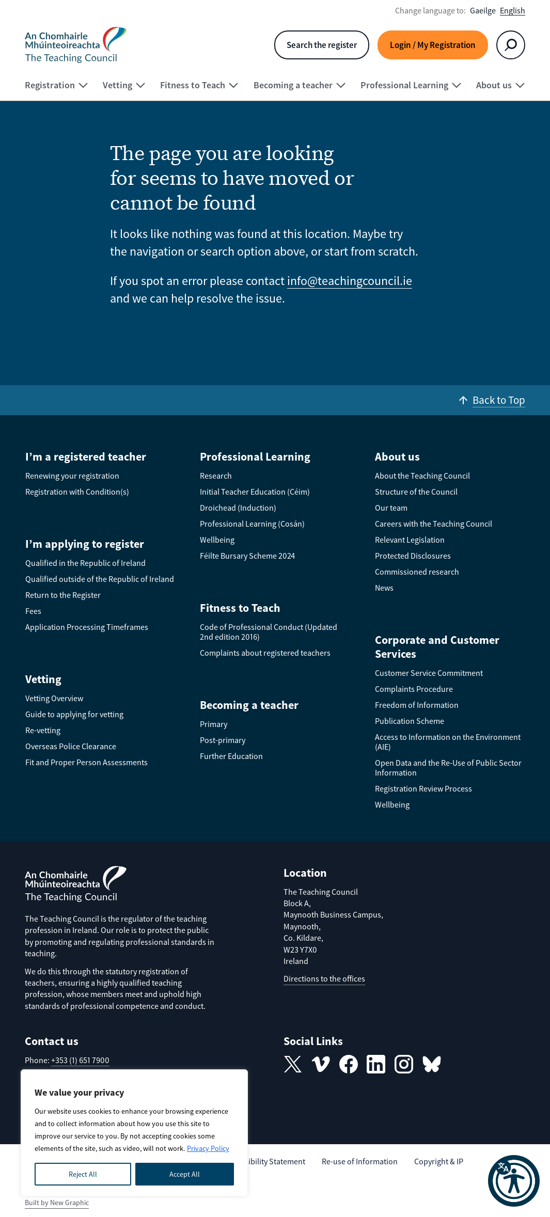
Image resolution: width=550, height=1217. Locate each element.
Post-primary (222, 740)
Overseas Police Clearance (70, 746)
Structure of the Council (416, 491)
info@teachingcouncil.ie (349, 281)
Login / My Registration (433, 45)
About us (397, 456)
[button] (514, 1181)
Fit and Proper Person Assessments (86, 762)
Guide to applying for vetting (74, 714)
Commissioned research (417, 571)
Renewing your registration (72, 475)
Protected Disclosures (413, 555)
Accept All (184, 1174)
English (512, 10)
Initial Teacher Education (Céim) (255, 491)
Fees (33, 611)
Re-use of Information (360, 1161)
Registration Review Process (423, 788)
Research (216, 475)
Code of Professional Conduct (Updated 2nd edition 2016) (268, 632)
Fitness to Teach (240, 607)
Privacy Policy (208, 1148)
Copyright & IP (438, 1161)
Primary (213, 724)
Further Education (231, 756)
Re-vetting (42, 730)
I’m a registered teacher (85, 456)
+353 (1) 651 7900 (80, 1060)
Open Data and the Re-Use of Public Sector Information (448, 767)
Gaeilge (483, 10)
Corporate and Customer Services (437, 647)
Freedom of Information (417, 705)
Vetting (43, 679)
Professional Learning (255, 456)
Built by (57, 1202)
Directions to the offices (324, 978)
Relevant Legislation (410, 539)
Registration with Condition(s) (77, 491)
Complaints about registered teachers (265, 652)
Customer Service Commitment (429, 673)
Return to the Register (63, 595)
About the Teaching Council (422, 475)
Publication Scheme (409, 721)
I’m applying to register (84, 543)
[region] (134, 1132)
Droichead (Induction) (238, 507)
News (384, 587)
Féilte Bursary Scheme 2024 (247, 555)
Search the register (322, 45)
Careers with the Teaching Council (433, 523)
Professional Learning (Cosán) (252, 523)
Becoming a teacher (249, 705)
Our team (391, 507)
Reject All (83, 1174)
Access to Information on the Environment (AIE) (448, 742)
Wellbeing (217, 539)
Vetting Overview (54, 698)
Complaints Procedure (414, 689)
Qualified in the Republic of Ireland (85, 563)
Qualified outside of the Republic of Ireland (99, 579)
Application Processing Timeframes (86, 627)
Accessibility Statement (265, 1161)
